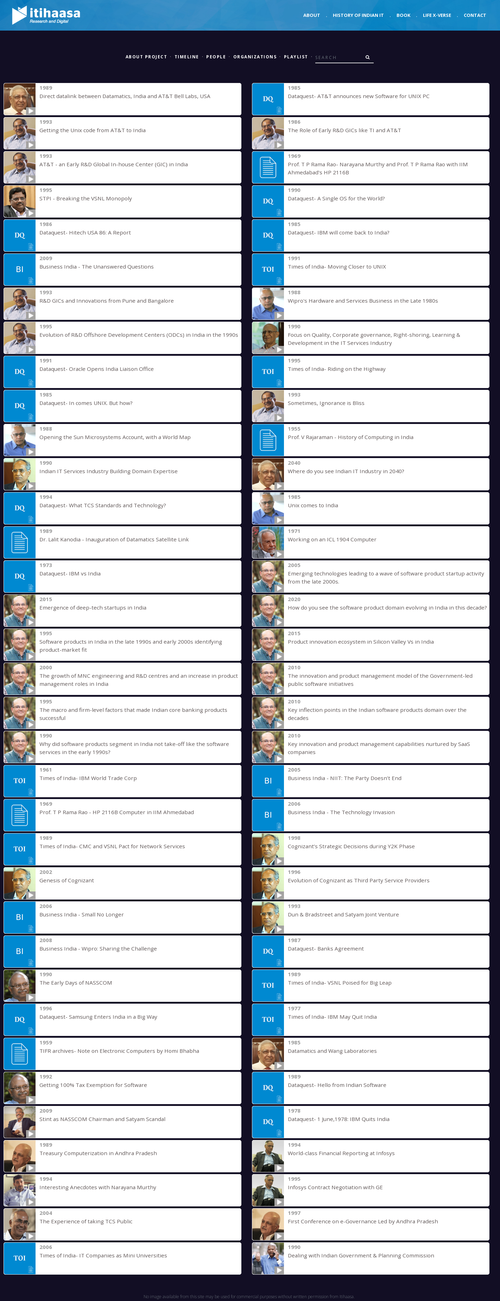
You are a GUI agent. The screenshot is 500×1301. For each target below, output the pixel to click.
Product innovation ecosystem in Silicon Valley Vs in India (356, 641)
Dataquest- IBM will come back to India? (336, 232)
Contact (475, 15)
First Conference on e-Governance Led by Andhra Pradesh (358, 1221)
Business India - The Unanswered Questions (93, 266)
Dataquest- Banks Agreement (324, 948)
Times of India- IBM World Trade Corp (85, 777)
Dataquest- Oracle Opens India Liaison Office (94, 368)
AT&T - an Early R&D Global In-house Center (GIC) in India (109, 164)
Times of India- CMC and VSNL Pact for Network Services (108, 846)
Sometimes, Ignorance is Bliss (324, 402)
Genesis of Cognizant (65, 880)
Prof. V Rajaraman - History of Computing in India (347, 436)
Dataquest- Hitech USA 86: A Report (83, 232)
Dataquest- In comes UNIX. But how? (84, 402)
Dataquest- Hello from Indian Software (335, 1084)
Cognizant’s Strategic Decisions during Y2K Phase (348, 846)
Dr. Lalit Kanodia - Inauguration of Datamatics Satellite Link (109, 539)
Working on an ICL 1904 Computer (329, 539)
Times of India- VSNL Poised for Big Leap (338, 982)
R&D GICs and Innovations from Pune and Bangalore (102, 300)
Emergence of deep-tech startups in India (90, 607)
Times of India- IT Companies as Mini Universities (99, 1255)
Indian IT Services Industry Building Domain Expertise (104, 471)
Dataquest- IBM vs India (69, 573)
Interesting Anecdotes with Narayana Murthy (93, 1187)
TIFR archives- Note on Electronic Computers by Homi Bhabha (114, 1050)
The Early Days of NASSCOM (73, 982)
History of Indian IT (358, 15)
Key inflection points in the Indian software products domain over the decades (383, 709)
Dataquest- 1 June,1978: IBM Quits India (337, 1118)
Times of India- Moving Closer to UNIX (334, 266)
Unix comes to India (312, 505)
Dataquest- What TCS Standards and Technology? (99, 505)
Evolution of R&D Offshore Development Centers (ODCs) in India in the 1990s (133, 334)
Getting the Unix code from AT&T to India (90, 130)
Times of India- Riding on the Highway (334, 368)
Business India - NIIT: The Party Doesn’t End (342, 777)
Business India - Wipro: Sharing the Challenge (93, 948)
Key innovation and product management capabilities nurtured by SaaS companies (387, 743)
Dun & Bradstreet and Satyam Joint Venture (340, 914)
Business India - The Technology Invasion (338, 812)
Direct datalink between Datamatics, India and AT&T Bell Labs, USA (120, 95)
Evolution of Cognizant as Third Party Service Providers (355, 880)
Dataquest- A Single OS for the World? (334, 198)
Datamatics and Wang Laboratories (330, 1050)
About (311, 15)
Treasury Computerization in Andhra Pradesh (93, 1153)
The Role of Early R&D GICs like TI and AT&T (342, 130)
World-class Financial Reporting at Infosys (338, 1153)
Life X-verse (437, 15)
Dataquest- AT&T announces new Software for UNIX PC (356, 95)
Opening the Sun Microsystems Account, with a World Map (110, 436)
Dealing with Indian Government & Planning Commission (355, 1255)
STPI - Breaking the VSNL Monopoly (82, 198)
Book (403, 15)
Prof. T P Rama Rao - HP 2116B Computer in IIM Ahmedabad (113, 812)
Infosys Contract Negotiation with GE (333, 1187)
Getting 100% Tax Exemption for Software (91, 1084)
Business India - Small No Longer (79, 914)
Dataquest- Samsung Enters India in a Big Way (95, 1016)
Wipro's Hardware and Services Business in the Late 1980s (359, 300)
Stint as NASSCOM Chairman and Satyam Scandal (97, 1118)
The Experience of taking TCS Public (82, 1221)
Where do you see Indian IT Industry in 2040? (343, 471)
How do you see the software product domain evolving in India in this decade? (382, 607)
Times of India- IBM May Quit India (330, 1016)
